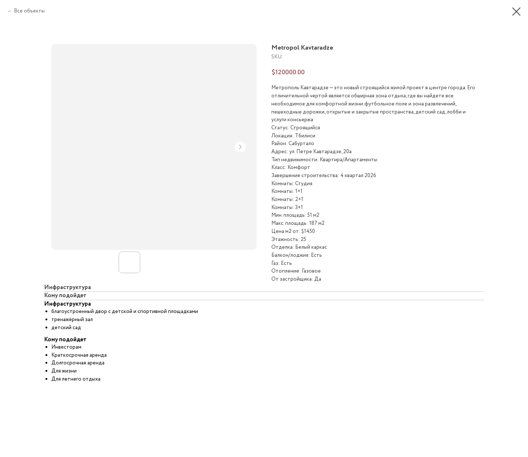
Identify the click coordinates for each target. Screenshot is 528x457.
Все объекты (29, 11)
